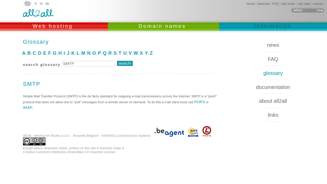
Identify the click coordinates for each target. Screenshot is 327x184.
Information (273, 26)
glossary (273, 73)
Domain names (163, 26)
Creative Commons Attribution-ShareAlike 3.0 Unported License (69, 152)
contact (318, 4)
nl (41, 3)
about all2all (273, 101)
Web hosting (54, 26)
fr (36, 3)
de (47, 3)
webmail (264, 4)
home (251, 4)
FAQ (275, 4)
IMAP (28, 107)
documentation (273, 87)
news (273, 45)
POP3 (199, 102)
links (273, 115)
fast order (288, 4)
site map (304, 4)
